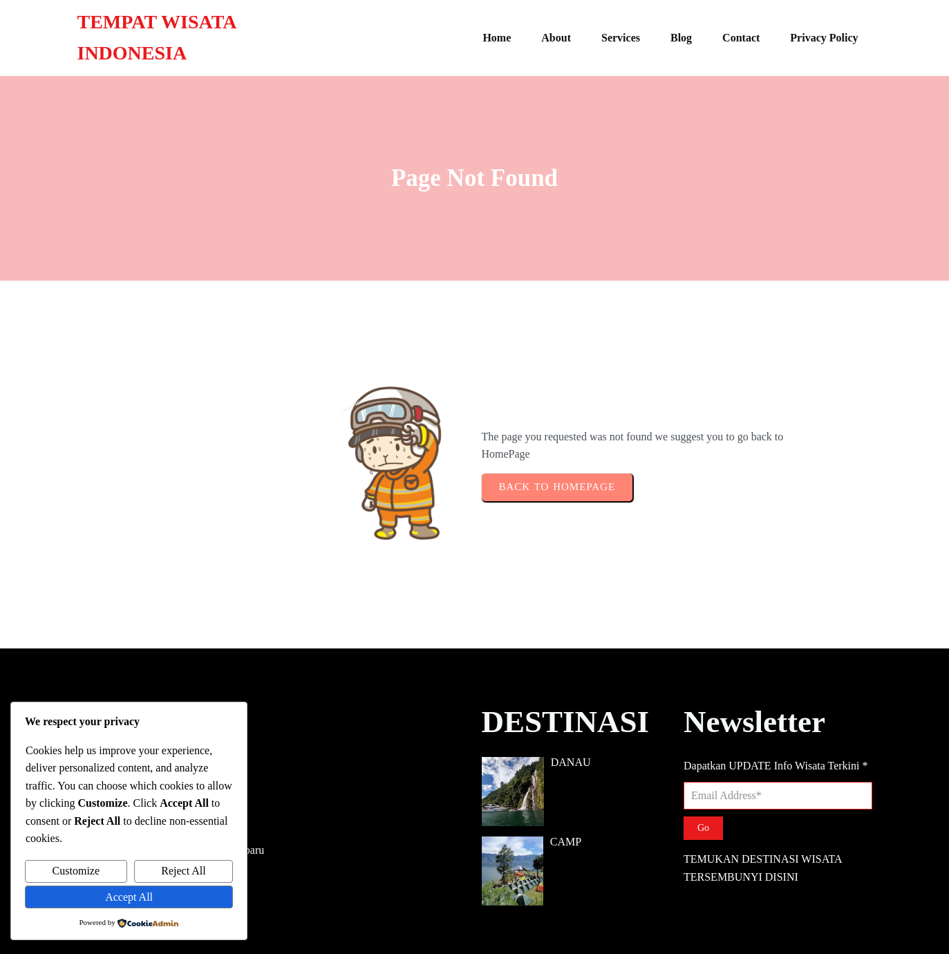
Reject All (183, 871)
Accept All (129, 897)
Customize (76, 871)
